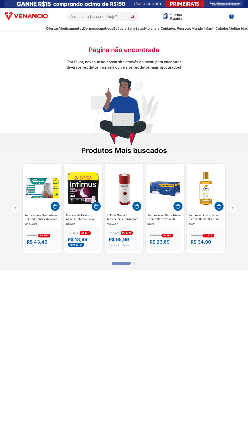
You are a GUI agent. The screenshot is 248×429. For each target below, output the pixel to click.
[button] (42, 239)
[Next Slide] (232, 208)
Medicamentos (71, 28)
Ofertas (52, 28)
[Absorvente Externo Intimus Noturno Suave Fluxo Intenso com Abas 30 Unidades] (83, 208)
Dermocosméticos (98, 28)
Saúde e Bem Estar (128, 28)
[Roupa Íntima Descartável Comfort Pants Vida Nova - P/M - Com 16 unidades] (42, 208)
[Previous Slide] (15, 208)
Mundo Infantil (203, 28)
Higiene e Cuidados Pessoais (168, 28)
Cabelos (222, 28)
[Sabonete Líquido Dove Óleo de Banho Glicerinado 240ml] (206, 208)
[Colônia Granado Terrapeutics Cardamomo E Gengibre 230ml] (124, 208)
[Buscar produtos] (133, 16)
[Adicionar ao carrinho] (55, 206)
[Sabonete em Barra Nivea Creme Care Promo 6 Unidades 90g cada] (165, 208)
